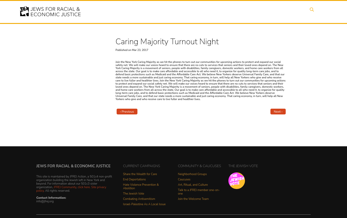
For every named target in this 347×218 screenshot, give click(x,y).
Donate (281, 11)
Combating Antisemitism (139, 199)
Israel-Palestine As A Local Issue (144, 204)
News (236, 11)
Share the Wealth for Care (140, 174)
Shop (299, 11)
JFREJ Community (65, 187)
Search (315, 11)
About (156, 11)
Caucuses (184, 179)
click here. (84, 187)
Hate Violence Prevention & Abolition (141, 186)
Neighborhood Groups (192, 174)
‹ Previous (127, 111)
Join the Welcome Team (193, 199)
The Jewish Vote (133, 194)
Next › (278, 111)
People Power (214, 11)
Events (173, 11)
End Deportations (134, 179)
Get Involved (258, 11)
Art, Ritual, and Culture (193, 185)
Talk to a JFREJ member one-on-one (199, 192)
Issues (191, 11)
